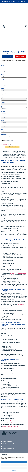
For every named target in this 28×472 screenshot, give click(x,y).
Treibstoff (3, 102)
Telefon (2, 79)
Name (2, 65)
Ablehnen (14, 465)
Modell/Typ (3, 93)
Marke (2, 88)
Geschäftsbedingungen (5, 144)
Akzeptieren (14, 462)
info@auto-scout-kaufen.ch (10, 422)
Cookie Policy (14, 470)
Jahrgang (3, 97)
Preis (2, 129)
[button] (26, 454)
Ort (2, 69)
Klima (2, 125)
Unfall (2, 120)
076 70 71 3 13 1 (8, 420)
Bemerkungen (4, 134)
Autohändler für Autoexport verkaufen (18, 273)
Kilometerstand (4, 116)
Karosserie (3, 106)
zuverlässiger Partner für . (11, 426)
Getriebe (3, 111)
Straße (2, 74)
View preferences (14, 468)
